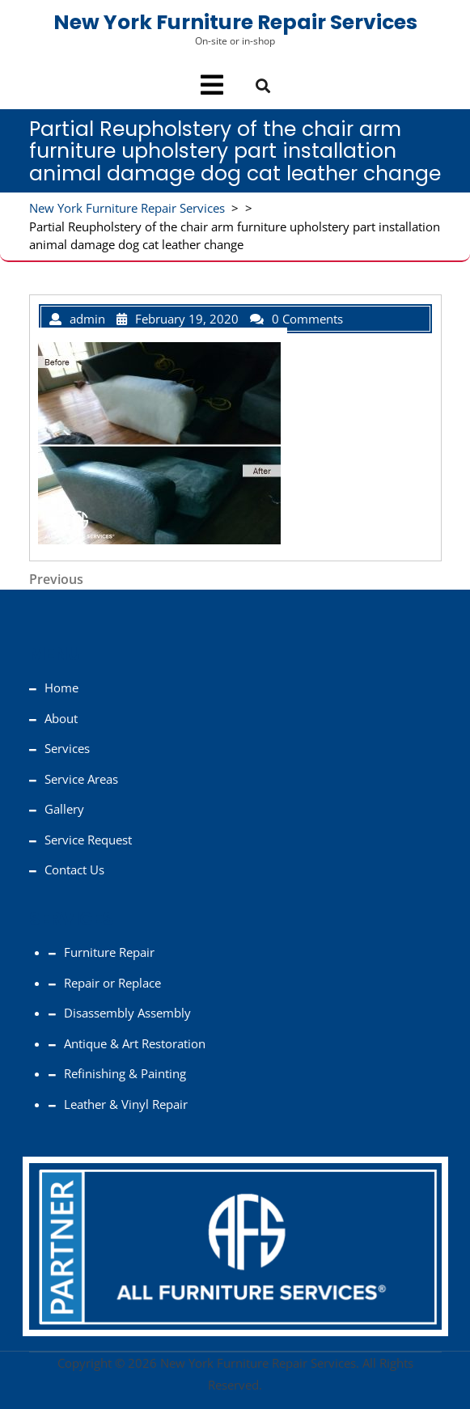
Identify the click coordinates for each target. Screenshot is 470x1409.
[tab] (212, 85)
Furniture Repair (109, 952)
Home (61, 687)
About (61, 718)
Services (67, 748)
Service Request (88, 839)
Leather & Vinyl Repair (126, 1104)
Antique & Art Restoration (134, 1043)
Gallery (64, 809)
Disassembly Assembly (127, 1013)
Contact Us (74, 869)
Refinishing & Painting (125, 1073)
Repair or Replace (112, 983)
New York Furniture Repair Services (235, 22)
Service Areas (81, 779)
